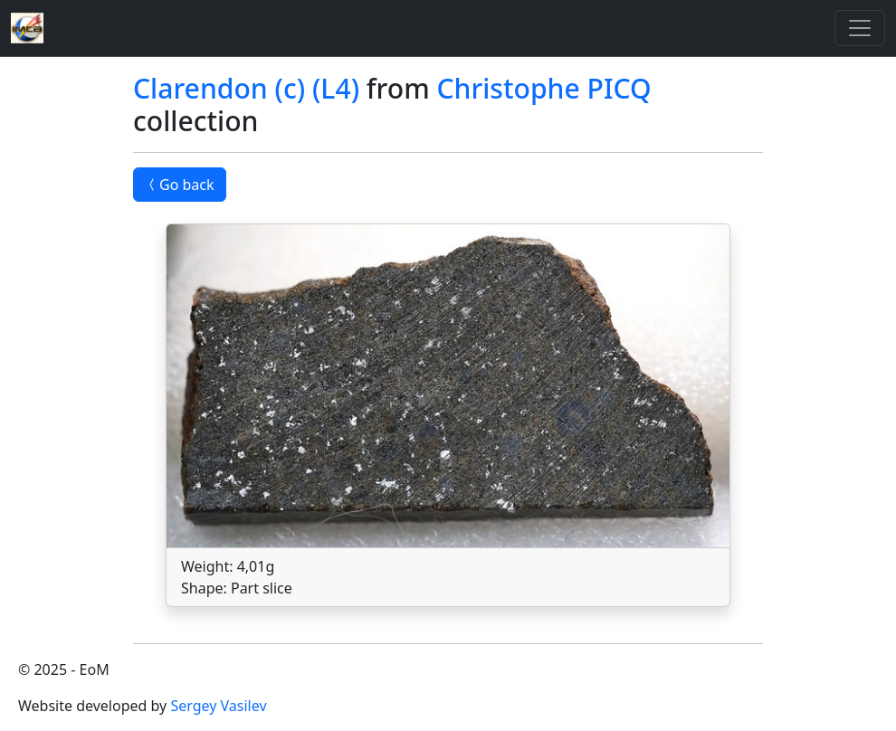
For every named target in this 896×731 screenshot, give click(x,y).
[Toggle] (859, 28)
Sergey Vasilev (218, 706)
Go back (179, 185)
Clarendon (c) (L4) (246, 88)
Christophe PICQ (543, 88)
